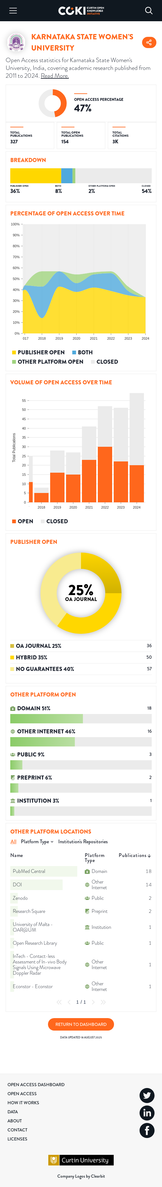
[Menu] (13, 10)
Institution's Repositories (83, 841)
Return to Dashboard (81, 1024)
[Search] (149, 10)
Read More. (55, 75)
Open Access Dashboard (35, 1084)
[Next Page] (93, 1002)
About (14, 1121)
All (14, 841)
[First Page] (59, 1002)
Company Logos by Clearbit (81, 1176)
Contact (17, 1130)
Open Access (22, 1094)
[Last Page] (103, 1002)
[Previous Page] (69, 1002)
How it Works (23, 1103)
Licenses (17, 1139)
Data (12, 1112)
